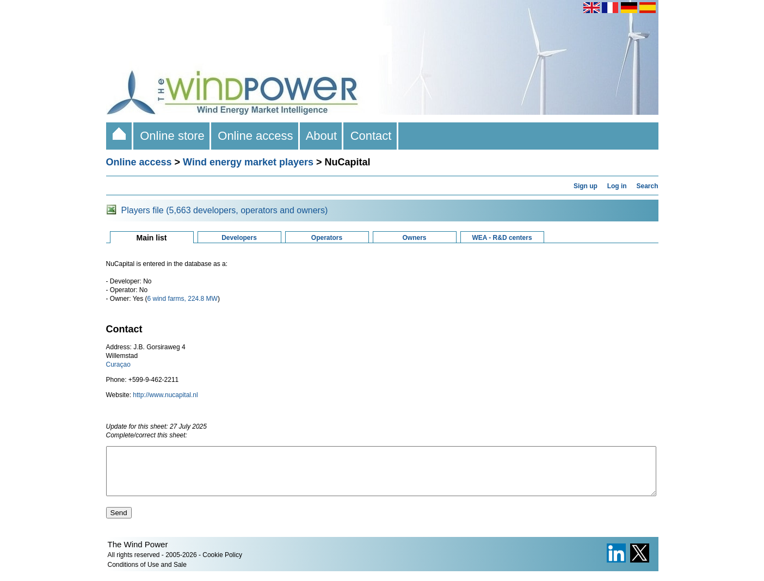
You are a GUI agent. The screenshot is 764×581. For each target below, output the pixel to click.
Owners (414, 238)
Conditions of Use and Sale (147, 574)
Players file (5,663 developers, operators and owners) (224, 210)
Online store (172, 136)
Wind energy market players (248, 162)
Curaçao (118, 364)
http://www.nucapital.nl (165, 395)
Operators (326, 238)
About (322, 136)
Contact (370, 136)
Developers (239, 238)
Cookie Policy (222, 564)
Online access (255, 136)
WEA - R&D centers (502, 238)
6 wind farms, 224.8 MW (182, 298)
